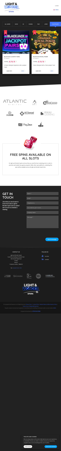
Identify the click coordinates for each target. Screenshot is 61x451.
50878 (54, 308)
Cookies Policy (36, 304)
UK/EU (16, 24)
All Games (7, 24)
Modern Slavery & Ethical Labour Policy (48, 304)
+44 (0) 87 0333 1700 (16, 268)
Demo (22, 71)
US (23, 24)
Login (57, 5)
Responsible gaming (34, 306)
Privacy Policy (29, 304)
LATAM (46, 24)
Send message (52, 239)
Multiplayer (55, 24)
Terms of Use (26, 306)
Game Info (9, 71)
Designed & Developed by (30, 311)
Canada (31, 24)
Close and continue (51, 446)
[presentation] (47, 233)
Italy (38, 24)
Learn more (28, 446)
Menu (56, 9)
